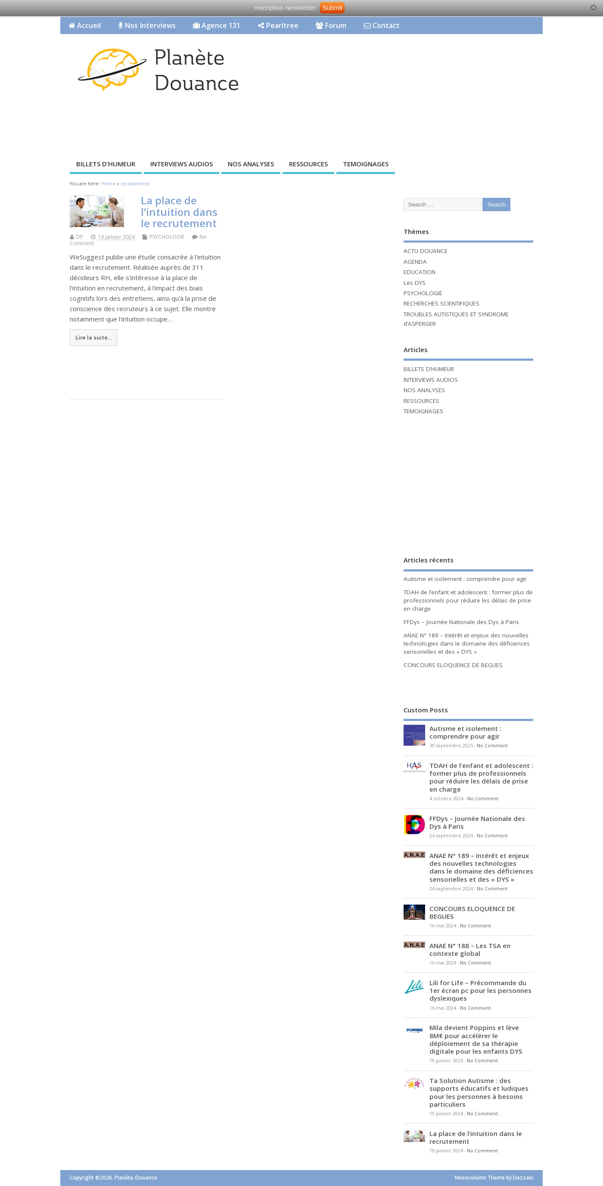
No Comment (492, 746)
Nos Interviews (147, 25)
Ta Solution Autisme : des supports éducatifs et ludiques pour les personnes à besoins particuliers (478, 1092)
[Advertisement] (378, 123)
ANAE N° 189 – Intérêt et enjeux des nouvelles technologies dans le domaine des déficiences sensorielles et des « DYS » (467, 643)
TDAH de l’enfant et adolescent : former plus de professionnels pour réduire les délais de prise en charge (468, 600)
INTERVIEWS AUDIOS (181, 163)
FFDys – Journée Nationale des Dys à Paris (461, 622)
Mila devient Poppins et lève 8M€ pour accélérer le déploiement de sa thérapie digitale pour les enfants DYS (475, 1039)
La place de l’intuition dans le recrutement (179, 211)
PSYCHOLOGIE (166, 236)
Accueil (85, 25)
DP (79, 236)
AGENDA (415, 261)
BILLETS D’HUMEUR (105, 163)
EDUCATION (419, 272)
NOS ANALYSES (251, 163)
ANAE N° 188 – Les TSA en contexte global (469, 949)
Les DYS (415, 283)
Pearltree (278, 25)
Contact (382, 25)
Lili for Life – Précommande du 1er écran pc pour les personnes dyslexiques (480, 990)
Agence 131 (216, 25)
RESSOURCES (308, 163)
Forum (331, 25)
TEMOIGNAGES (366, 163)
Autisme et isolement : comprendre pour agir (465, 579)
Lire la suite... (93, 337)
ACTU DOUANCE (426, 251)
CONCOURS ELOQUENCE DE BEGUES (453, 665)
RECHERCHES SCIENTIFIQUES (441, 303)
